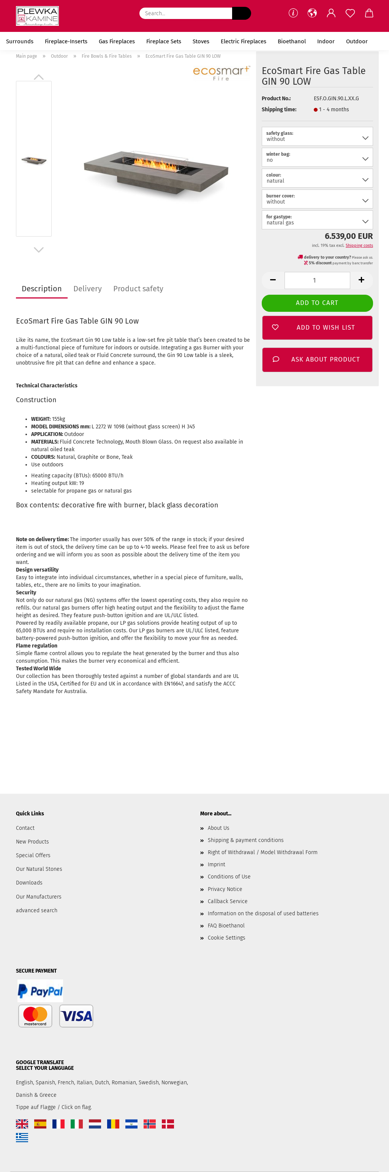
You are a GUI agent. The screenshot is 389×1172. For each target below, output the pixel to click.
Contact (25, 828)
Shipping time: (279, 109)
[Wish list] (350, 13)
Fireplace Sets (163, 41)
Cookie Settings (226, 938)
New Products (32, 842)
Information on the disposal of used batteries (263, 913)
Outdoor (357, 41)
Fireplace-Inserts (66, 41)
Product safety (138, 288)
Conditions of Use (229, 876)
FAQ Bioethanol (226, 925)
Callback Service (228, 901)
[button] (312, 13)
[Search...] (241, 13)
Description (42, 288)
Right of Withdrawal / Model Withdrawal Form (263, 852)
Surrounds (19, 41)
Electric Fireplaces (243, 41)
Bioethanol (292, 41)
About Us (218, 828)
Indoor (326, 41)
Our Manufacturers (39, 897)
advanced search (36, 910)
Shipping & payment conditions (246, 840)
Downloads (29, 883)
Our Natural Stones (39, 869)
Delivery (87, 288)
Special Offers (33, 855)
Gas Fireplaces (117, 41)
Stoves (201, 41)
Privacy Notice (225, 889)
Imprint (216, 864)
